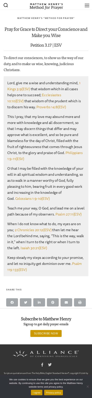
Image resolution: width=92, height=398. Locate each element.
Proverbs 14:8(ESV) (51, 107)
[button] (12, 302)
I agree (36, 392)
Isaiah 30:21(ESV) (34, 248)
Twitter (50, 365)
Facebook (42, 365)
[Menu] (87, 5)
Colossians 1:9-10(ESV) (32, 198)
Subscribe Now (46, 333)
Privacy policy (53, 392)
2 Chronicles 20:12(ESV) (33, 230)
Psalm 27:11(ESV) (68, 214)
